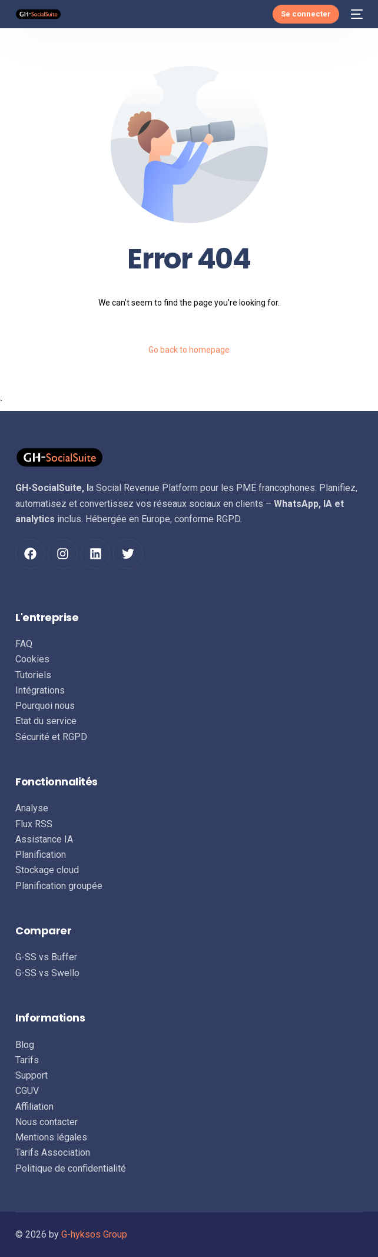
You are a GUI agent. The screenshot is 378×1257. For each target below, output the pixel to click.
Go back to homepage (189, 349)
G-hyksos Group (94, 1234)
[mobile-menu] (357, 14)
